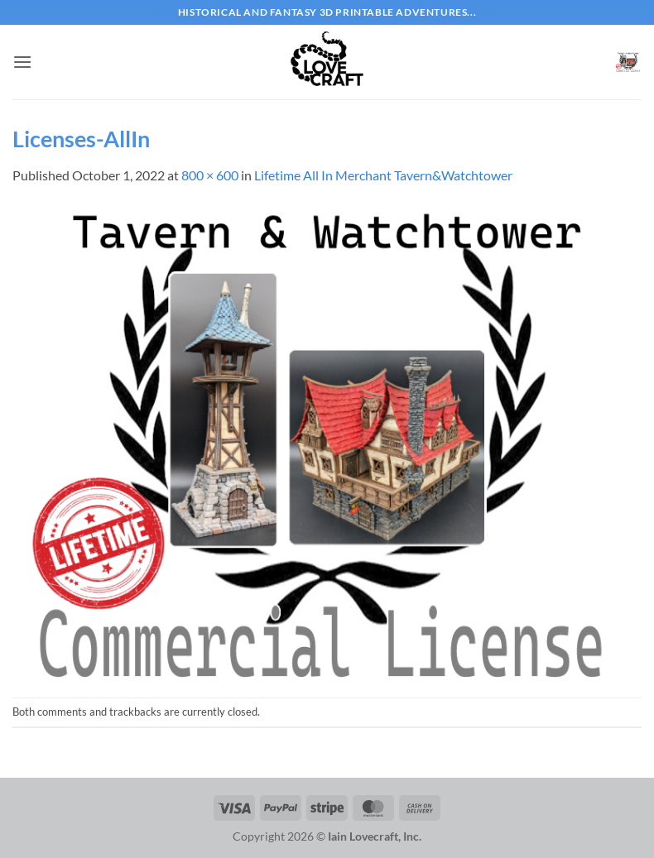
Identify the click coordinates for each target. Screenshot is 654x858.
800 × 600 (209, 175)
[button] (22, 61)
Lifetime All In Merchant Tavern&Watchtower (383, 175)
